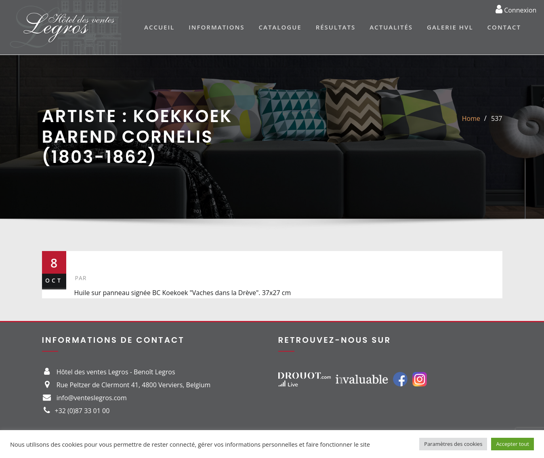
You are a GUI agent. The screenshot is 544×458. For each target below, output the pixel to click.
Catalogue (279, 27)
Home (471, 118)
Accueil (159, 27)
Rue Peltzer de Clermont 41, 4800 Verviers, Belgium (134, 384)
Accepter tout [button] (512, 443)
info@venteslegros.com (92, 397)
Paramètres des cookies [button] (453, 443)
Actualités (391, 27)
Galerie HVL (450, 27)
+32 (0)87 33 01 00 (82, 410)
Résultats (336, 27)
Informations (216, 27)
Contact (504, 27)
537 (496, 118)
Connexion (516, 9)
